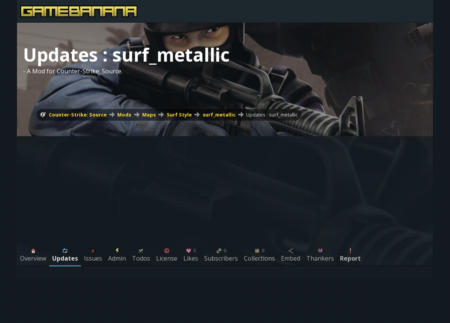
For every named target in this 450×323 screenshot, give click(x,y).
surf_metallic (219, 114)
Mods (124, 114)
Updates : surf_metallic (272, 114)
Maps (149, 114)
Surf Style (179, 114)
